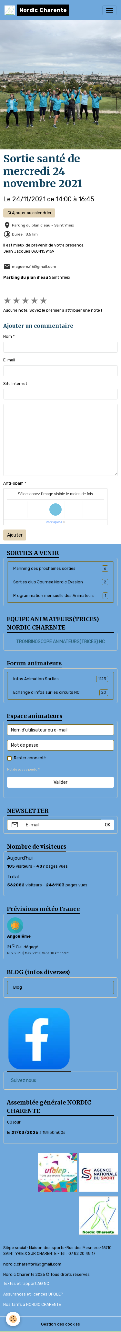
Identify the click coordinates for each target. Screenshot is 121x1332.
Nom (7, 336)
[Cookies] (13, 1319)
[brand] (37, 10)
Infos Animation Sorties (60, 679)
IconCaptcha (54, 522)
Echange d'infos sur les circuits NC (60, 692)
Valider (60, 782)
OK (107, 825)
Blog (17, 987)
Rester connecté (30, 758)
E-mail (9, 360)
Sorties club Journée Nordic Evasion (60, 582)
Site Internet (15, 383)
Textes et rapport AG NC (26, 1283)
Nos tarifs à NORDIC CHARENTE (32, 1304)
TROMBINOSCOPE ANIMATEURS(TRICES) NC (60, 641)
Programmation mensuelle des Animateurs (60, 595)
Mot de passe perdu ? (23, 769)
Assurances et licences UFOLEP (33, 1294)
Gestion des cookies (60, 1324)
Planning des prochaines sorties (60, 568)
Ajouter (15, 535)
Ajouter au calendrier (29, 213)
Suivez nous (23, 1080)
